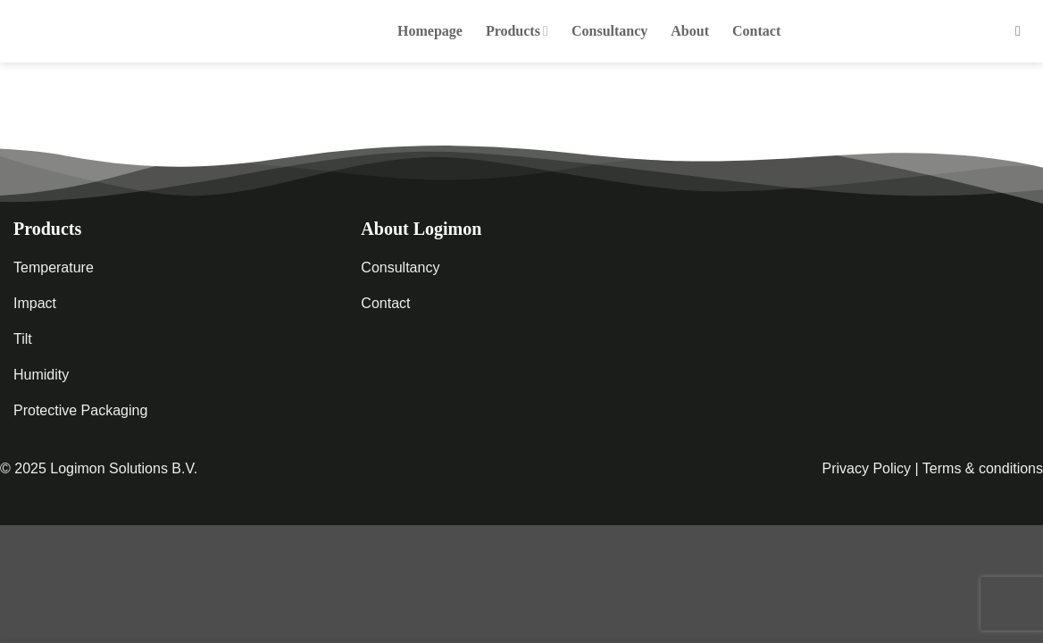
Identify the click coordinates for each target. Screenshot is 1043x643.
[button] (1022, 30)
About (690, 30)
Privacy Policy (866, 468)
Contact (756, 30)
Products (517, 30)
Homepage (430, 30)
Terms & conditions (982, 468)
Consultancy (609, 30)
